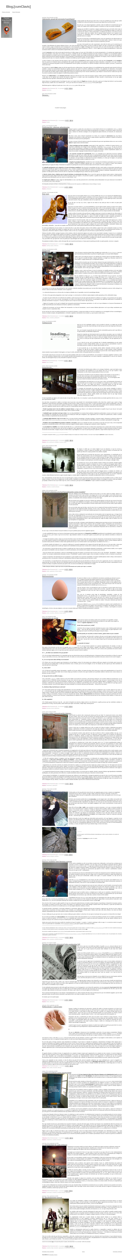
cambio (47, 571)
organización (52, 571)
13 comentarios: (61, 485)
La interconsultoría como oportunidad (56, 1073)
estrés (47, 362)
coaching (48, 245)
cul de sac (114, 1033)
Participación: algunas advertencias (56, 127)
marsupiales (115, 508)
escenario (57, 434)
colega (106, 277)
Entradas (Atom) (53, 1254)
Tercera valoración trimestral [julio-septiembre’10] (61, 944)
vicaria (43, 762)
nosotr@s (114, 217)
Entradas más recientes (48, 1251)
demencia (104, 585)
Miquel (84, 897)
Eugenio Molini (61, 931)
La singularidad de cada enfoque (54, 1145)
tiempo (65, 442)
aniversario (48, 708)
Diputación (60, 1117)
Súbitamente (47, 323)
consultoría (52, 317)
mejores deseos (72, 85)
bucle (91, 313)
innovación (55, 1067)
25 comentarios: (61, 706)
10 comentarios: (61, 937)
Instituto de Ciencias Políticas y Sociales (73, 933)
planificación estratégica (54, 442)
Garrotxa (48, 856)
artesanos (51, 1179)
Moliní (49, 900)
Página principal (6, 12)
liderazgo (84, 889)
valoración (107, 946)
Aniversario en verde (50, 618)
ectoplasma (77, 1226)
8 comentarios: (61, 360)
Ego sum (45, 194)
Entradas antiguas (117, 1251)
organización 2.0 (62, 1247)
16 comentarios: (61, 783)
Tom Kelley (60, 1037)
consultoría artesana (55, 486)
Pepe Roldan (59, 918)
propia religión (98, 953)
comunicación (49, 785)
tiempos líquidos (58, 571)
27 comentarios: (61, 1065)
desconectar (111, 953)
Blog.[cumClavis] (18, 6)
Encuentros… (47, 790)
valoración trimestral (87, 82)
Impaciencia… (47, 367)
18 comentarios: (61, 120)
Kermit (52, 708)
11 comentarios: (61, 243)
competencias (49, 1139)
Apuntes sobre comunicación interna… (57, 713)
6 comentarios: (61, 1190)
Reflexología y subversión (52, 1007)
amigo (115, 277)
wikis (91, 275)
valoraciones (48, 90)
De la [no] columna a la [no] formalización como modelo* (63, 492)
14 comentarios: (61, 316)
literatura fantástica (112, 252)
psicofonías (101, 1225)
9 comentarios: (61, 187)
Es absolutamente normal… (53, 1198)
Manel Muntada (16, 12)
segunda (52, 299)
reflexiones (56, 245)
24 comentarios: (61, 88)
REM (78, 338)
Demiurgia (46, 251)
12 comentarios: (61, 1246)
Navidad (48, 122)
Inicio (83, 1251)
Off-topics (51, 362)
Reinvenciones (48, 576)
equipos (51, 245)
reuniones (61, 442)
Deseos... (45, 95)
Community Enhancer (69, 923)
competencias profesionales (105, 1081)
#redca (47, 317)
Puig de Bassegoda (79, 800)
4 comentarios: (61, 569)
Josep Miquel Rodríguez (98, 927)
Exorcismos (46, 447)
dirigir (52, 1247)
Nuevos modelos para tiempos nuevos (57, 861)
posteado (92, 1160)
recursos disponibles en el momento (59, 420)
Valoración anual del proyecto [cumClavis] (58, 19)
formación (59, 1139)
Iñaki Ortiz (66, 918)
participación (48, 188)
